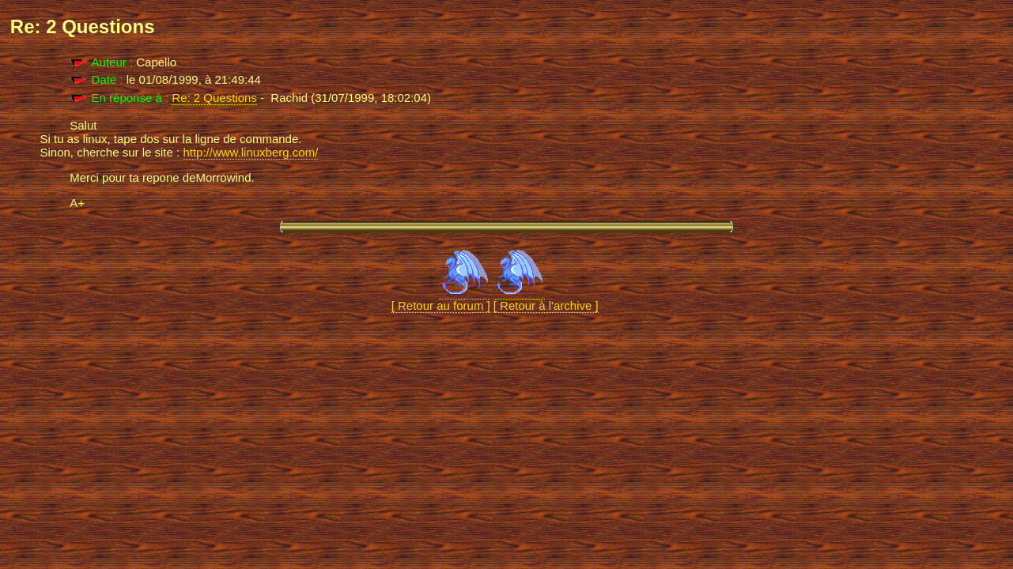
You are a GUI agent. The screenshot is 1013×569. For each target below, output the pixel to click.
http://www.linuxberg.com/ (250, 152)
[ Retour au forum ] (440, 298)
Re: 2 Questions (214, 97)
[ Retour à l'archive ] (546, 298)
